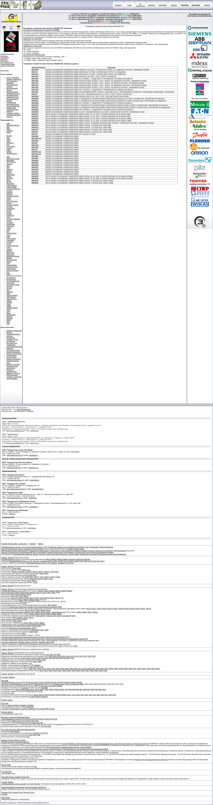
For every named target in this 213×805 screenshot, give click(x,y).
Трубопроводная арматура (22, 554)
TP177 (42, 577)
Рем (8, 145)
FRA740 (28, 719)
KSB (8, 123)
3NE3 (74, 670)
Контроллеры (12, 357)
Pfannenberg (11, 269)
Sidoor (48, 642)
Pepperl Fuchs (17, 792)
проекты (174, 5)
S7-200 (27, 572)
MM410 (48, 559)
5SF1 (93, 669)
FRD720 (35, 719)
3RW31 (52, 591)
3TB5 (12, 598)
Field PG (33, 579)
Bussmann (10, 183)
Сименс (4, 558)
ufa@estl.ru (33, 498)
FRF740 (54, 719)
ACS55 (28, 682)
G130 (81, 561)
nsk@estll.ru (32, 528)
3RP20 (20, 617)
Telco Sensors (12, 299)
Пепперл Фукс (6, 792)
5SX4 (55, 656)
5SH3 (53, 669)
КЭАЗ (9, 139)
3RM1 (60, 607)
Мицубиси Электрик (9, 717)
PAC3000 (44, 658)
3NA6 (126, 669)
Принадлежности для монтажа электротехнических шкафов (85, 749)
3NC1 (41, 670)
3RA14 (26, 600)
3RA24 (36, 600)
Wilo (8, 322)
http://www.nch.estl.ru (14, 507)
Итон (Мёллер (18, 729)
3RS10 (25, 623)
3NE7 (87, 670)
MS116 (36, 695)
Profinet (76, 549)
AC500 (32, 696)
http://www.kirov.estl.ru (14, 480)
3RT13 (32, 598)
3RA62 (37, 614)
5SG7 (35, 669)
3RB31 (48, 610)
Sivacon (26, 665)
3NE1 (69, 670)
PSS (32, 691)
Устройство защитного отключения (100, 551)
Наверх (40, 544)
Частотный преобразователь (32, 547)
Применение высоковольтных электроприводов (13, 104)
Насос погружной (52, 554)
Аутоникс (4, 677)
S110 (90, 561)
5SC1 (80, 669)
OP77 (32, 577)
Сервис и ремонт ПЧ (7, 66)
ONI (8, 127)
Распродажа (5, 61)
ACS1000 (44, 686)
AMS (85, 689)
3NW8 (121, 669)
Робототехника (12, 375)
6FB (52, 642)
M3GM (61, 689)
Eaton (9, 199)
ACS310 (40, 682)
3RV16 (110, 609)
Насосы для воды (39, 554)
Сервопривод (12, 355)
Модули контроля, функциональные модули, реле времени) (68, 747)
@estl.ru (12, 514)
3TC (62, 598)
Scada (81, 549)
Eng (11, 27)
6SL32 (71, 563)
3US (75, 646)
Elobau (9, 203)
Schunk (9, 288)
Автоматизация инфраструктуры (13, 96)
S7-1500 (51, 572)
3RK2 (53, 593)
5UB (31, 667)
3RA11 (89, 612)
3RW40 (63, 591)
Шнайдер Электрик (22, 777)
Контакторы (121, 551)
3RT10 (23, 594)
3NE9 (96, 670)
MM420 (54, 559)
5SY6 (72, 656)
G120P (60, 561)
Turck (9, 304)
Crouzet (9, 190)
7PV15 (25, 617)
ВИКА (3, 797)
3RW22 (40, 591)
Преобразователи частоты (11, 547)
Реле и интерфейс (39, 552)
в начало (118, 5)
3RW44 (69, 591)
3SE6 (47, 630)
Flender (9, 214)
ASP (8, 167)
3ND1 (139, 669)
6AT (86, 639)
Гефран (4, 700)
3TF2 (17, 598)
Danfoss (9, 192)
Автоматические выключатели (16, 551)
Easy (28, 737)
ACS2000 (51, 686)
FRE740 (48, 719)
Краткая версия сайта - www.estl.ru (14, 544)
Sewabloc (30, 705)
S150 (98, 561)
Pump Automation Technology (35, 787)
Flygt (8, 217)
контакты (151, 5)
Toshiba (9, 302)
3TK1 (37, 598)
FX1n (24, 721)
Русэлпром (11, 146)
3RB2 (38, 610)
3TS (33, 646)
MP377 (53, 577)
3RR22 (24, 619)
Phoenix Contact (12, 270)
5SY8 (90, 656)
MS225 (47, 695)
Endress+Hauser (13, 205)
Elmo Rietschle (12, 201)
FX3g (32, 721)
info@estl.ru (34, 430)
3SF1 (42, 630)
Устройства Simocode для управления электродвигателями (14, 343)
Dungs (9, 198)
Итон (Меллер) (7, 729)
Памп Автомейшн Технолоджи (12, 787)
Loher (9, 247)
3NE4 (78, 670)
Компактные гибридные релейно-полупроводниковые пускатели (33, 607)
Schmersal (10, 283)
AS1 (38, 784)
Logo (28, 570)
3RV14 (105, 609)
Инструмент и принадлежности (51, 749)
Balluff (9, 171)
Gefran (9, 221)
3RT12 (26, 596)
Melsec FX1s (16, 721)
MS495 (64, 695)
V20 (67, 563)
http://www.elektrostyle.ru (15, 430)
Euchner (10, 206)
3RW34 (57, 591)
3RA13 (20, 600)
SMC (8, 293)
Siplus (41, 573)
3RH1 (21, 601)
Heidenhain (11, 224)
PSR (28, 691)
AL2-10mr (24, 723)
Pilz (8, 272)
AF (13, 693)
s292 (110, 695)
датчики (4, 794)
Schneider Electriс (7, 777)
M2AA (18, 689)
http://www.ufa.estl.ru (14, 498)
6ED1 (24, 570)
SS (46, 726)
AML (81, 689)
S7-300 (33, 572)
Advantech (10, 160)
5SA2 (67, 669)
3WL (51, 654)
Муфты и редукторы (14, 354)
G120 (65, 561)
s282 (98, 695)
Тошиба (4, 782)
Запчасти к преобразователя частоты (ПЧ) (17, 684)
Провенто (10, 143)
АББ (3, 681)
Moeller (9, 258)
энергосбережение (24, 409)
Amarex (10, 705)
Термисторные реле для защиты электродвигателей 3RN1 (23, 624)
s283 (102, 695)
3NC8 (64, 670)
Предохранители (67, 551)
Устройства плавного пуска (12, 338)
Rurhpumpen (11, 279)
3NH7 (158, 669)
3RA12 (95, 612)
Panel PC (40, 579)
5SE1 (101, 670)
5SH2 (48, 669)
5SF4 (102, 669)
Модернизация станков (12, 85)
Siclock (63, 637)
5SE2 (30, 669)
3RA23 (31, 600)
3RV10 (88, 609)
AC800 (37, 696)
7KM (72, 658)
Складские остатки (7, 62)
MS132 (41, 695)
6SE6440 (86, 559)
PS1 (35, 784)
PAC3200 (59, 658)
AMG (92, 689)
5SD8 (84, 669)
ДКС (8, 137)
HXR (66, 689)
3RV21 (126, 609)
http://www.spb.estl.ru (15, 455)
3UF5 (74, 616)
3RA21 (79, 612)
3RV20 (121, 609)
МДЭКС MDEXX (7, 712)
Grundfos (10, 222)
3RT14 (21, 598)
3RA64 (42, 614)
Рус (4, 27)
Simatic (14, 572)
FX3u (37, 721)
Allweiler (10, 164)
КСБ (2, 703)
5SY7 (86, 656)
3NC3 (51, 670)
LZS (28, 601)
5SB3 (76, 669)
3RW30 (46, 591)
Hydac (9, 228)
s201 (82, 695)
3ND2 (144, 669)
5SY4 (77, 656)
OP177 (36, 577)
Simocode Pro (41, 616)
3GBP (46, 689)
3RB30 (42, 610)
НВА (3, 551)
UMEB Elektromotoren (12, 307)
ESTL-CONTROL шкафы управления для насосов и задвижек (14, 80)
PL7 (46, 733)
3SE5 (38, 630)
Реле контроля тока (8, 619)
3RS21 (42, 623)
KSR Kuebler (11, 238)
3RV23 (132, 609)
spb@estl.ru (33, 455)
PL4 (39, 733)
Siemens (10, 130)
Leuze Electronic (12, 245)
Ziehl (8, 324)
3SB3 (36, 632)
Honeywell (10, 226)
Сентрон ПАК (36, 658)
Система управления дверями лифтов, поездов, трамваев (23, 642)
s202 (86, 695)
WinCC (34, 580)
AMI (73, 689)
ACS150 (34, 682)
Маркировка (34, 749)
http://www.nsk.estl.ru (14, 528)
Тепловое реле (80, 552)
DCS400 (25, 688)
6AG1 (46, 573)
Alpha (19, 723)
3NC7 (60, 670)
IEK (8, 231)
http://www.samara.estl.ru (15, 489)
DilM (12, 731)
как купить (196, 5)
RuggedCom (11, 277)
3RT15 (52, 598)
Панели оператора (14, 359)
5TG (34, 667)
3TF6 (21, 596)
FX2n (28, 721)
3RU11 (27, 610)
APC (8, 166)
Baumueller (11, 175)
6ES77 (46, 579)
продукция (163, 5)
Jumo (9, 235)
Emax (78, 695)
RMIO (82, 684)
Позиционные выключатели (38, 551)
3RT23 (27, 598)
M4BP (51, 689)
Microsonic (10, 254)
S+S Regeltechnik (13, 281)
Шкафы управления (14, 331)
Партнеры (4, 59)
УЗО (115, 551)
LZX (25, 601)
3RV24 (137, 609)
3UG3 (15, 621)
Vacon (9, 309)
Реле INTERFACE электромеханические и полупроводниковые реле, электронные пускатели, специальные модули (105, 744)
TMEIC (9, 301)
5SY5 (81, 656)
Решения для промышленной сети (151, 759)
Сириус (18, 594)
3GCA (37, 689)
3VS (60, 646)
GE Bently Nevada (13, 219)
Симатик (21, 572)
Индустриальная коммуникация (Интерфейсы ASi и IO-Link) (24, 593)
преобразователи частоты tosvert (13, 784)
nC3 (28, 784)
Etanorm (17, 705)
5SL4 (64, 656)
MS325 (53, 695)
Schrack (9, 286)
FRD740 (41, 719)
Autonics (10, 169)
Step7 (29, 580)
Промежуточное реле (55, 552)
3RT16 (57, 598)
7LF (30, 663)
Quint (22, 744)
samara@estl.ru (37, 489)
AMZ (88, 689)
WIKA (9, 132)
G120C (54, 561)
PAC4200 (66, 658)
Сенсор (9, 148)
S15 (31, 784)
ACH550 (66, 682)
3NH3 (149, 669)
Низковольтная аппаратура (12, 367)
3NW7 (116, 669)
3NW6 (111, 669)
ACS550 (60, 682)
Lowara (9, 249)
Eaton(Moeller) (30, 729)
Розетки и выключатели (12, 370)
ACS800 (73, 682)
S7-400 (38, 572)
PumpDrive (29, 707)
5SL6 (68, 656)
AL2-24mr (39, 723)
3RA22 (84, 612)
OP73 (27, 577)
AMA (70, 689)
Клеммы (110, 552)
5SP (94, 656)
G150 (85, 561)
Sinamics (36, 561)
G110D (70, 561)
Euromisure (11, 208)
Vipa (8, 311)
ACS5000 (58, 686)
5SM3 (40, 661)
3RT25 (47, 598)
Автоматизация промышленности (13, 92)
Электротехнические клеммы (18, 749)
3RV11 (94, 609)
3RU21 (32, 610)
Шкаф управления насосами (85, 554)
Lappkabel (10, 240)
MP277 (47, 577)
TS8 (35, 766)
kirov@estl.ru (34, 480)
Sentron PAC (25, 658)
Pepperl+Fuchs (12, 267)
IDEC (8, 230)
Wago (9, 313)
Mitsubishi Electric (13, 125)
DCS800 (45, 688)
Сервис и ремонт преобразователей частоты (14, 115)
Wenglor (10, 318)
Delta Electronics (13, 196)
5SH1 (44, 669)
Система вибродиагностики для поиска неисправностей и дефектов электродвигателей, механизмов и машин (43, 639)
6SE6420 (72, 559)
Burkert (9, 182)
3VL (48, 654)
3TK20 (41, 598)
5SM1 (35, 661)
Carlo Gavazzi (12, 185)
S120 (94, 561)
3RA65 (48, 614)
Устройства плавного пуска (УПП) (14, 591)
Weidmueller (11, 315)
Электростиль (12, 153)
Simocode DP (66, 616)
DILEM (16, 731)
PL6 (43, 733)
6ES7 (57, 572)
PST (36, 691)
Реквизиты (4, 56)
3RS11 (31, 623)
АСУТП (4, 549)
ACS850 (79, 682)
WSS (49, 726)
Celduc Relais (12, 187)
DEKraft (9, 194)
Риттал (4, 765)
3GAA (22, 689)
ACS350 (47, 682)
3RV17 (115, 609)
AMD (100, 689)
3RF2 (49, 605)
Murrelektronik (12, 260)
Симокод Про (51, 616)
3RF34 (54, 605)
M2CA (32, 689)
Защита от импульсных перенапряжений (16, 552)
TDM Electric (11, 297)
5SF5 (98, 669)
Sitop (15, 568)
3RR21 (19, 619)
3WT (58, 654)
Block (9, 180)
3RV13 (99, 609)
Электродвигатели (13, 352)
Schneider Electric (13, 285)
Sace (69, 695)
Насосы (9, 332)
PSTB (40, 691)
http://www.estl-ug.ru (14, 468)
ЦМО (8, 150)
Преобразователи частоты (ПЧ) (13, 559)
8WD (24, 633)
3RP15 (14, 617)
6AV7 (51, 579)
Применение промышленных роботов (12, 109)
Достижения (5, 57)
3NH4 (153, 669)
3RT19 (31, 617)
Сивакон (37, 665)
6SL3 (102, 561)
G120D (76, 561)
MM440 (66, 559)
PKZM (36, 733)
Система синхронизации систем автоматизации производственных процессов (30, 637)
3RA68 (53, 614)
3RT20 (28, 594)
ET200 (29, 575)
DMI (96, 689)
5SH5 (62, 669)
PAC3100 (52, 658)
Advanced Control (13, 159)
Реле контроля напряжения (96, 552)
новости (207, 5)
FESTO (9, 210)
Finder (9, 212)
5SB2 (71, 669)
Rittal (8, 129)
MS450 (58, 695)
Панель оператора (25, 549)
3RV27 (142, 609)
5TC (38, 667)
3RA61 (31, 614)
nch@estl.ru (33, 507)
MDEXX (9, 251)
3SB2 (31, 632)
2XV (68, 637)
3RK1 (49, 593)
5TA (41, 667)
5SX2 (51, 656)
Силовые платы (59, 684)
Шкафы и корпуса (13, 373)
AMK (77, 689)
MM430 (60, 559)
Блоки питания (37, 549)
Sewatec (23, 705)
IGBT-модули (38, 684)
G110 (50, 561)
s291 (106, 695)
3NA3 (130, 669)
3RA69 (59, 614)
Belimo (9, 176)
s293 (114, 695)
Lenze (9, 244)
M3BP (42, 689)
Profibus (70, 549)
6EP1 (19, 568)
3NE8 (92, 670)
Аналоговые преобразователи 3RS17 (23, 628)
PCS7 (35, 582)
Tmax (73, 695)
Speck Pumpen (12, 295)
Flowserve (10, 215)
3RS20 (36, 623)
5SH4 (58, 669)
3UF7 (59, 616)
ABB (8, 157)
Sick (8, 290)
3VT (55, 654)
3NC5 (55, 670)
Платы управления (72, 684)
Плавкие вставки (80, 551)
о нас (129, 5)
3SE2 (33, 630)
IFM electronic (12, 233)
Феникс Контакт (7, 740)
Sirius (13, 594)
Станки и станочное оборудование (14, 377)
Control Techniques (13, 189)
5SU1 (39, 660)
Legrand (9, 242)
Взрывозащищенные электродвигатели (111, 554)
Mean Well (10, 253)
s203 (90, 695)
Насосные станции (67, 554)
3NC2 (46, 670)
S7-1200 (45, 572)
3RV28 (148, 609)
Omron (9, 261)
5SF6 (106, 669)
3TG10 (24, 603)
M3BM (56, 689)
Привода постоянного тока (13, 349)
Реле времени (68, 552)
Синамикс (43, 561)
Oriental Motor (12, 265)
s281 (94, 695)
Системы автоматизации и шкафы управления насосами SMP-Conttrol (28, 709)
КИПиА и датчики (13, 364)
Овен (8, 141)
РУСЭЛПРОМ (6, 772)
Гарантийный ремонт (8, 64)
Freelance (43, 696)
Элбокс (9, 152)
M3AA (27, 689)
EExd (104, 689)
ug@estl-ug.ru (33, 468)
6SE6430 (79, 559)
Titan (38, 735)
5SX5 (59, 656)
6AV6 (58, 577)
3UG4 (20, 621)
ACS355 (53, 682)
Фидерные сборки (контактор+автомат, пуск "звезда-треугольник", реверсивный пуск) (33, 612)
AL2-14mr (32, 723)
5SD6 (89, 669)
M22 (30, 735)
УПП (45, 547)
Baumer (9, 173)
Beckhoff (10, 178)
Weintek (9, 316)
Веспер (9, 136)
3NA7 (135, 669)
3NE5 (83, 670)
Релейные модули (22, 742)
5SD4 (105, 670)
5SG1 (39, 669)
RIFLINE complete (8, 742)
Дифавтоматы (55, 551)
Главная (32, 544)
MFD (34, 735)
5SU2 (44, 660)
